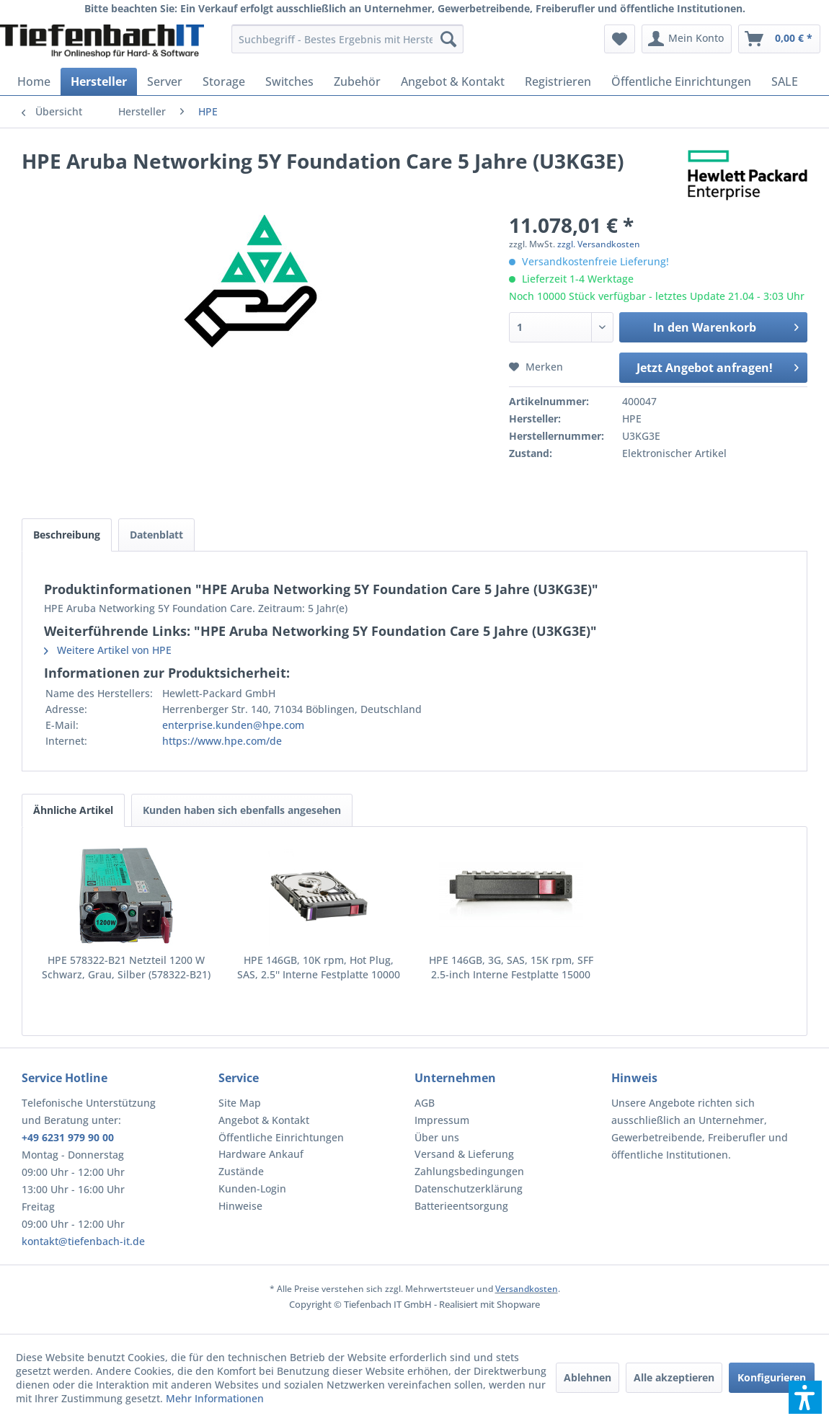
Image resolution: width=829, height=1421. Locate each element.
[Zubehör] (357, 81)
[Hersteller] (99, 81)
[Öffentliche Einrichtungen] (681, 81)
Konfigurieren (771, 1377)
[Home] (34, 81)
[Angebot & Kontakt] (453, 81)
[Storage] (223, 81)
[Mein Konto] (687, 39)
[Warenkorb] (779, 39)
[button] (805, 1397)
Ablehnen (587, 1377)
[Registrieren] (558, 81)
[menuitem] (347, 39)
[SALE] (784, 81)
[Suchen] (448, 39)
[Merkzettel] (619, 39)
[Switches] (289, 81)
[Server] (164, 81)
